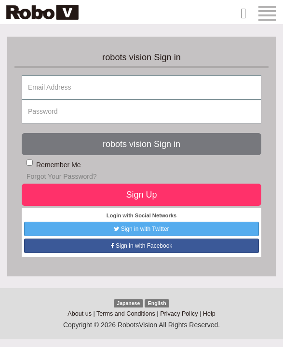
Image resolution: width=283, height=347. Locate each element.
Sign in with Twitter (141, 229)
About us (79, 313)
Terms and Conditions (125, 313)
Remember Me (54, 164)
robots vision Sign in (141, 144)
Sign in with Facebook (142, 245)
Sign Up (141, 195)
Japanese (128, 303)
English (157, 303)
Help (209, 313)
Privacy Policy (179, 313)
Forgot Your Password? (62, 176)
